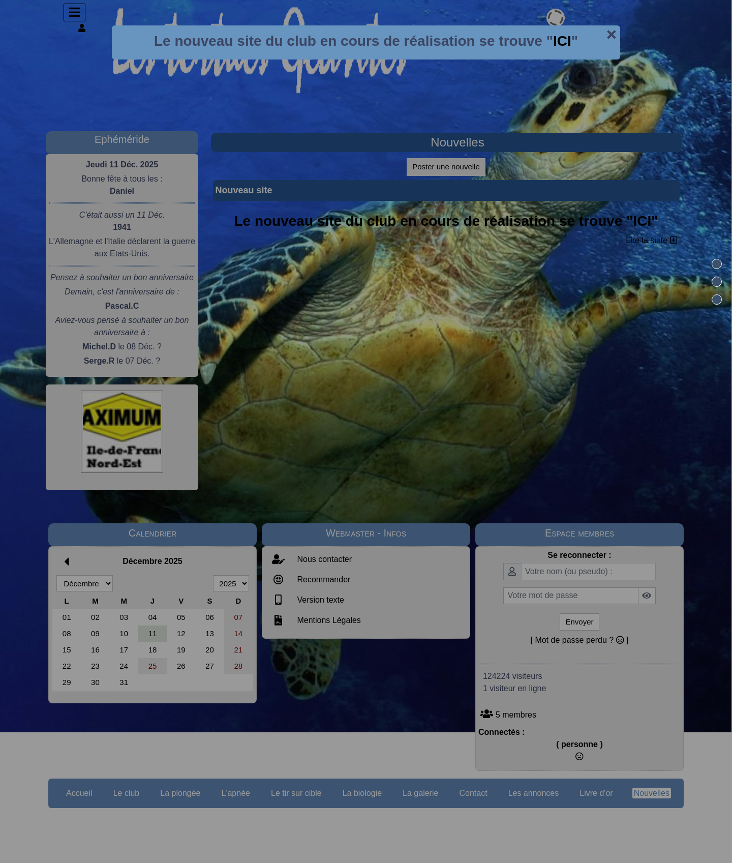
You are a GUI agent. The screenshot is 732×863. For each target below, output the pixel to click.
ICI (562, 41)
